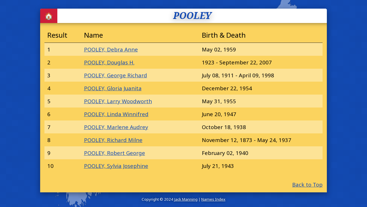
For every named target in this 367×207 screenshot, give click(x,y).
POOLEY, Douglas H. (109, 62)
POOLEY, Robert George (114, 152)
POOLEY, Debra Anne (111, 49)
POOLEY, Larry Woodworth (118, 101)
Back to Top (307, 184)
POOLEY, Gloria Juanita (113, 88)
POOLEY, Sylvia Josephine (116, 165)
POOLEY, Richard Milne (113, 139)
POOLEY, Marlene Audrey (116, 127)
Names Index (213, 199)
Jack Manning (186, 199)
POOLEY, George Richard (115, 75)
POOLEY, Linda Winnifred (116, 114)
